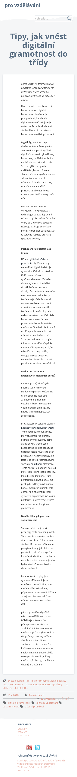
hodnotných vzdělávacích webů (37, 427)
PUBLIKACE (23, 735)
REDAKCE (22, 732)
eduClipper (36, 463)
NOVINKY (22, 729)
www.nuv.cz (23, 770)
